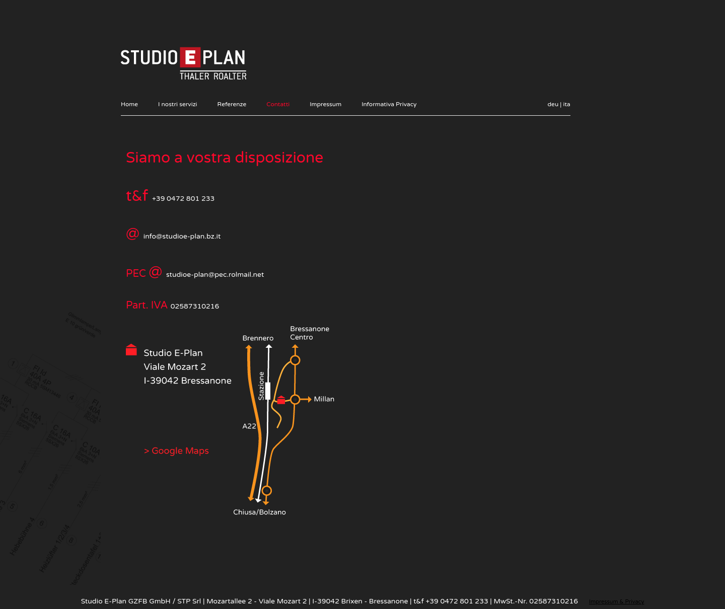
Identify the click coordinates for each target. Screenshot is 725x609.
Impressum (325, 104)
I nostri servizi (177, 104)
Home (129, 104)
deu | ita (559, 104)
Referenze (232, 104)
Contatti (277, 104)
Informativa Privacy (388, 104)
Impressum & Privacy (616, 601)
